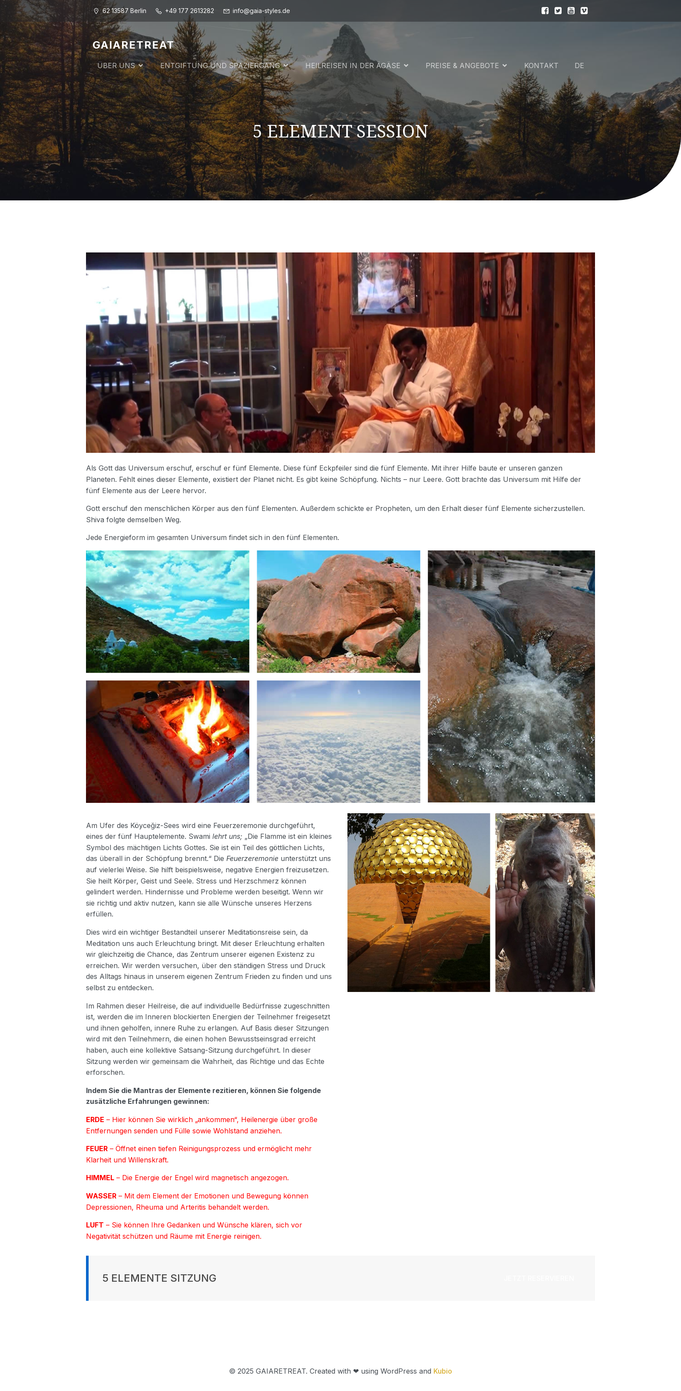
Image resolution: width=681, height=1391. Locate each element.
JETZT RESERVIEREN (539, 1279)
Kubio (442, 1372)
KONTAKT (541, 66)
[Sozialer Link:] (542, 10)
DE (579, 66)
